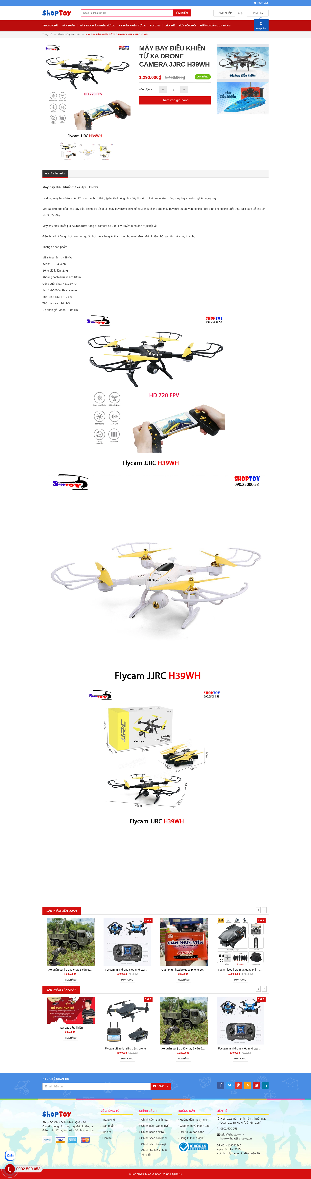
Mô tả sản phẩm (55, 173)
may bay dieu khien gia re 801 (70, 1048)
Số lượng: (146, 89)
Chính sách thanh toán (155, 1119)
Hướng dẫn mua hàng (193, 1119)
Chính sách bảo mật (153, 1144)
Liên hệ (107, 1138)
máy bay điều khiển (70, 948)
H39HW (67, 257)
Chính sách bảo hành (154, 1138)
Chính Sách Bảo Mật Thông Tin (153, 1152)
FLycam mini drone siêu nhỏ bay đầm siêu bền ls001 (249, 969)
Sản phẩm (109, 1125)
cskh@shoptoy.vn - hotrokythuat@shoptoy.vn (236, 1136)
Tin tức (107, 1132)
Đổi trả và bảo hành (192, 1132)
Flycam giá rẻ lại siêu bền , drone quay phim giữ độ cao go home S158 (148, 969)
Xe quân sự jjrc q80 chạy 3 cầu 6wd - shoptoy (189, 969)
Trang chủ (109, 1119)
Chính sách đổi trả (152, 1132)
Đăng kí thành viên (191, 1138)
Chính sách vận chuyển (155, 1125)
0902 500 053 (229, 1128)
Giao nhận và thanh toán (195, 1125)
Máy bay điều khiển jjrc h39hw (61, 225)
